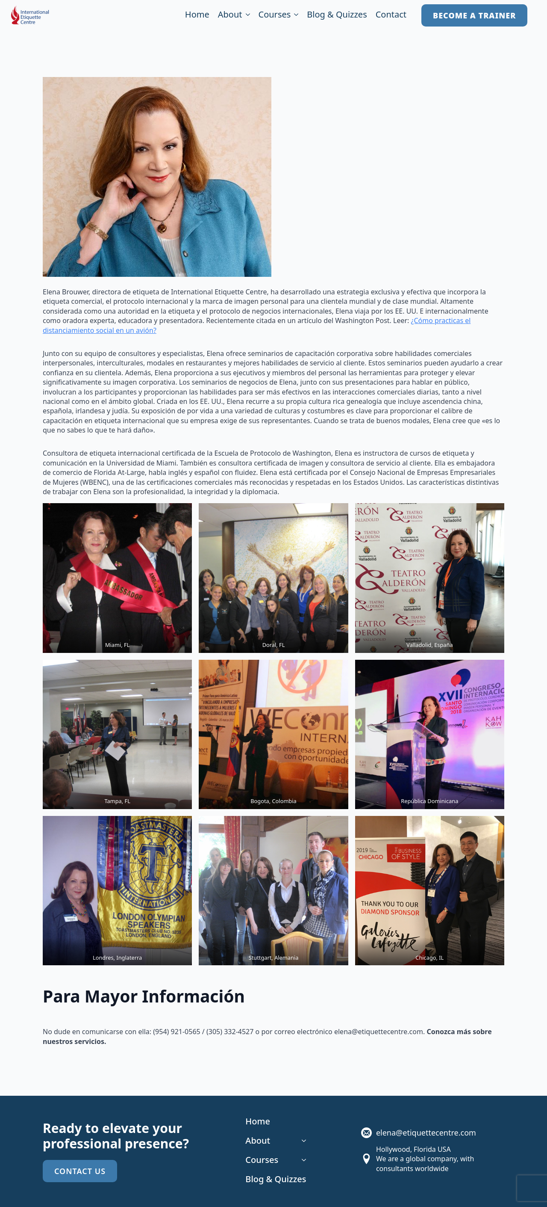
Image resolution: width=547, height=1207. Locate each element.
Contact (391, 15)
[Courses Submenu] (294, 15)
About (230, 15)
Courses (275, 15)
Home (197, 15)
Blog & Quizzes (337, 15)
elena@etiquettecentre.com (426, 1132)
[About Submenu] (246, 15)
